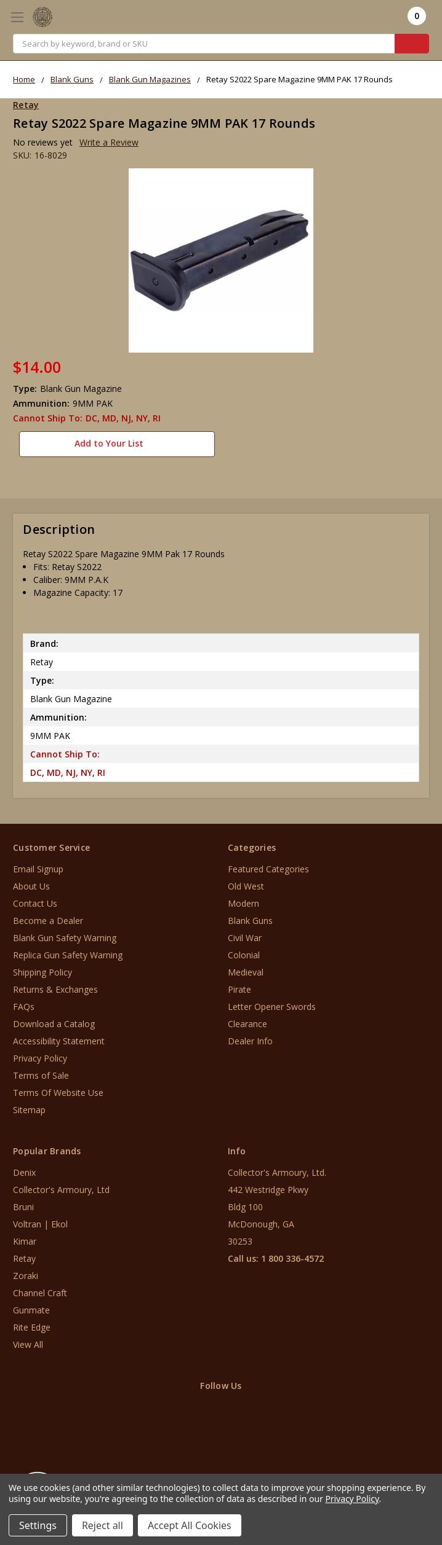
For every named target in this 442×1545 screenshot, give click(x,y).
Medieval (245, 968)
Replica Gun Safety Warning (68, 950)
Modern (243, 899)
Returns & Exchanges (55, 985)
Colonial (244, 950)
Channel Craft (40, 1288)
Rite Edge (31, 1323)
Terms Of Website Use (58, 1088)
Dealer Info (250, 1036)
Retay (24, 1254)
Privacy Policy (40, 1054)
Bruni (23, 1202)
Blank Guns (250, 916)
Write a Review (109, 142)
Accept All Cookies (189, 1525)
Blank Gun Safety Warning (64, 933)
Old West (246, 882)
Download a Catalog (54, 1019)
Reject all (102, 1525)
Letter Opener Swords (272, 1002)
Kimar (24, 1237)
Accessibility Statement (59, 1036)
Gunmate (31, 1306)
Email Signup (38, 864)
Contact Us (35, 899)
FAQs (23, 1002)
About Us (31, 882)
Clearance (247, 1019)
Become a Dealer (48, 916)
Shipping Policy (42, 968)
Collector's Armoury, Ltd (61, 1185)
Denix (24, 1168)
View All (28, 1340)
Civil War (245, 933)
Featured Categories (268, 864)
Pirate (239, 985)
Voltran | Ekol (40, 1220)
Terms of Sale (41, 1071)
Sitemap (29, 1105)
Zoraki (25, 1271)
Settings (38, 1525)
